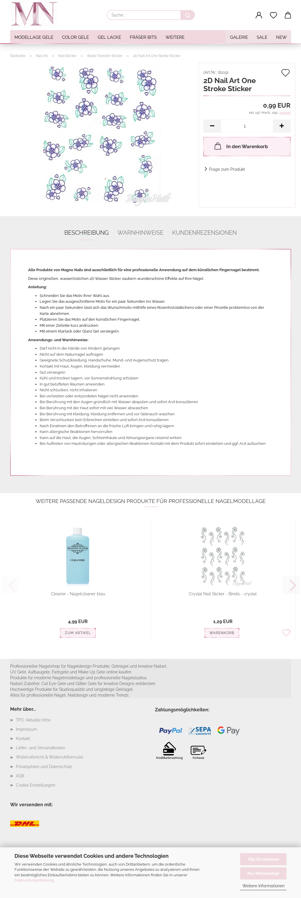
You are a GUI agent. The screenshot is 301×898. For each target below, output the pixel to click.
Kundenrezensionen (204, 232)
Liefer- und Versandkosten (40, 747)
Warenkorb (221, 633)
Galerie (239, 37)
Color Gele (75, 37)
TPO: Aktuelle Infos (33, 720)
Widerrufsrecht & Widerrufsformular (49, 757)
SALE (262, 37)
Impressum (26, 729)
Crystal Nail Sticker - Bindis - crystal (223, 594)
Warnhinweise (140, 232)
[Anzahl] (247, 126)
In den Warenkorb (240, 145)
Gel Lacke (109, 37)
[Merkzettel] (273, 15)
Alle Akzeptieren (263, 859)
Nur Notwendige (263, 873)
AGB (20, 776)
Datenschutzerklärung (34, 880)
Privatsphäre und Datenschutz (44, 766)
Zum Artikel (78, 633)
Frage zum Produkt (227, 169)
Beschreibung (86, 232)
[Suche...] (187, 15)
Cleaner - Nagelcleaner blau (78, 594)
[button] (259, 15)
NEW (281, 37)
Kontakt (23, 738)
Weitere (175, 37)
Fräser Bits (143, 37)
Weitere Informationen (263, 886)
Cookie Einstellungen (35, 785)
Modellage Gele (33, 37)
